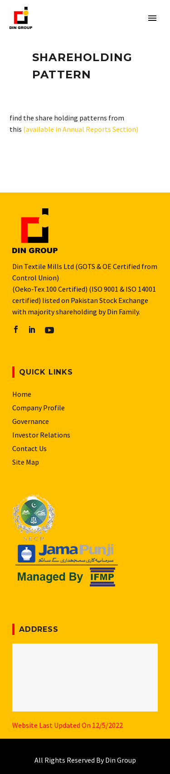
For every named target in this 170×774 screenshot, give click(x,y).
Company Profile (38, 407)
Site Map (25, 461)
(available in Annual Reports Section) (80, 129)
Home (21, 394)
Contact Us (29, 448)
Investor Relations (41, 434)
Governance (30, 421)
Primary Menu (152, 18)
